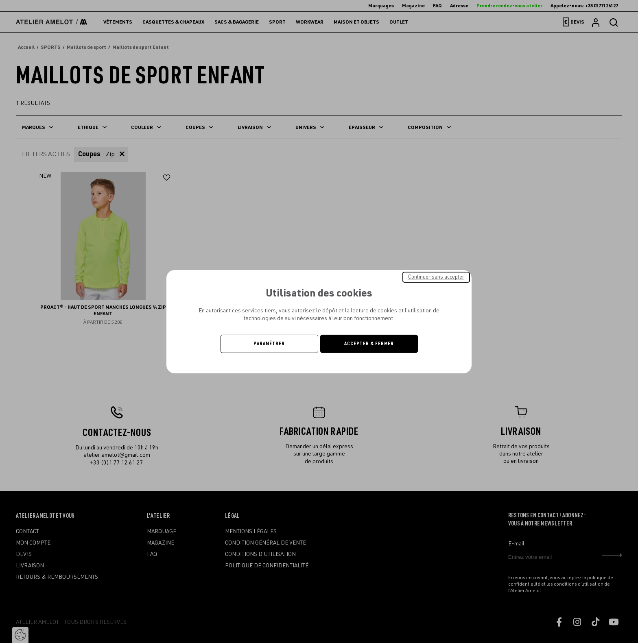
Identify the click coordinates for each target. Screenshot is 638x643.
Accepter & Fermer (369, 343)
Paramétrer (269, 343)
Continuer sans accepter (436, 276)
